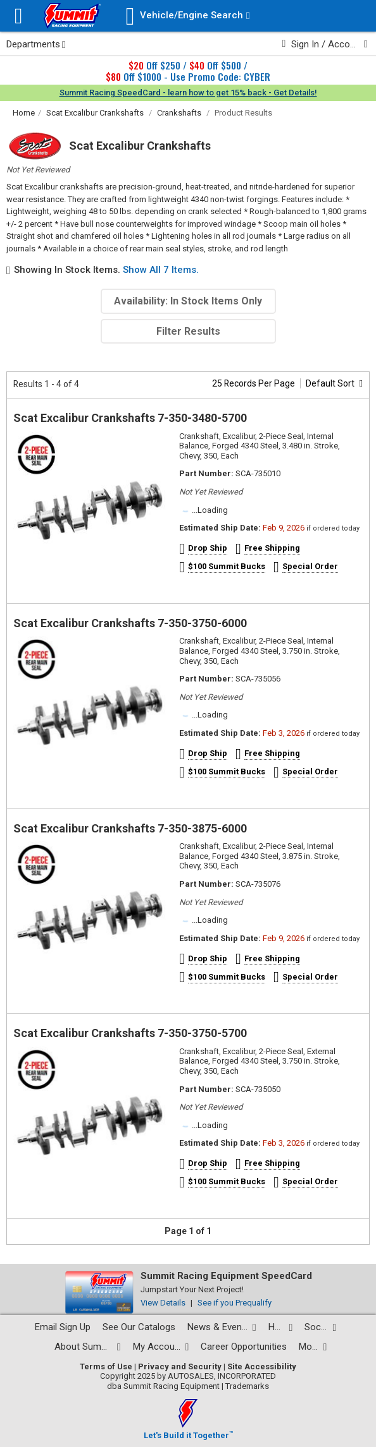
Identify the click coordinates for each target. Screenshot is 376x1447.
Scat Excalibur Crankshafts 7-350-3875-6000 (130, 828)
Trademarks (247, 1386)
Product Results (243, 112)
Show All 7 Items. (161, 269)
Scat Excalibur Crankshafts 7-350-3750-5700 (130, 1033)
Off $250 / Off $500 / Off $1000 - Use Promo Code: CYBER (188, 70)
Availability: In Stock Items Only (188, 301)
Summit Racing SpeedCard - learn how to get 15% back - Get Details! (188, 92)
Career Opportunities (244, 1346)
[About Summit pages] (87, 1347)
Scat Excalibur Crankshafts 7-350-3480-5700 (130, 417)
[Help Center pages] (280, 1327)
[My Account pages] (161, 1347)
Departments (36, 44)
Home (24, 112)
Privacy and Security (180, 1366)
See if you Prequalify (234, 1302)
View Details (163, 1302)
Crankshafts (179, 112)
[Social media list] (320, 1327)
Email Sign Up (63, 1327)
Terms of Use (106, 1366)
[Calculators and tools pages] (313, 1347)
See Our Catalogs (139, 1327)
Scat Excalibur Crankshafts (95, 112)
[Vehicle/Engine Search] (188, 16)
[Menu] (19, 16)
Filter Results (188, 331)
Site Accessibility (261, 1366)
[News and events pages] (221, 1327)
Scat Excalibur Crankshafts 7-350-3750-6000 (130, 623)
